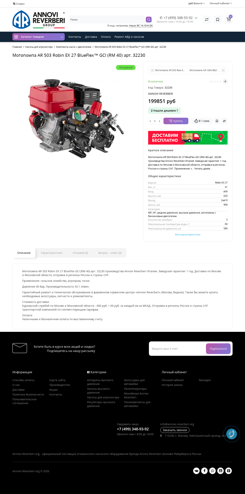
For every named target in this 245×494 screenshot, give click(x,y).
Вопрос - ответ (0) (110, 253)
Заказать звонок (175, 430)
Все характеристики (187, 234)
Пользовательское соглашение (24, 401)
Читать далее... (203, 168)
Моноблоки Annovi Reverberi (136, 395)
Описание (24, 253)
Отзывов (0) (80, 253)
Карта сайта (57, 380)
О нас (16, 385)
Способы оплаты (23, 380)
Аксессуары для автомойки (134, 382)
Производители (59, 385)
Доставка (91, 37)
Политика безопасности (28, 394)
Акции (53, 389)
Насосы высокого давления (98, 390)
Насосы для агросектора (103, 397)
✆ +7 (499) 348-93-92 (176, 17)
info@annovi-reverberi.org (177, 424)
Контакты (75, 37)
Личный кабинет (173, 380)
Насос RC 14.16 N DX (141, 25)
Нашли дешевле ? (164, 110)
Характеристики (51, 253)
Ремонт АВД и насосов (129, 37)
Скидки (18, 3)
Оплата (106, 37)
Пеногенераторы (135, 388)
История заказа (172, 385)
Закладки (205, 380)
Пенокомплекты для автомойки (137, 404)
